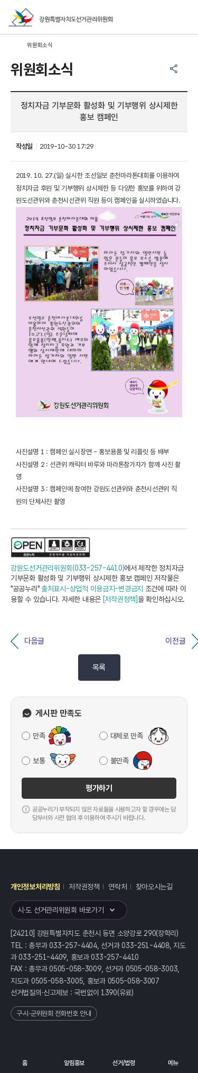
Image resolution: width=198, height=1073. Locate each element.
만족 (39, 736)
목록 (99, 667)
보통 (39, 760)
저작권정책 (84, 886)
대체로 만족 (126, 736)
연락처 (117, 886)
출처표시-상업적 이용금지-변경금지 (92, 588)
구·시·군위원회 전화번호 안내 (53, 1013)
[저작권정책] (120, 599)
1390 (109, 992)
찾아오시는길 (154, 886)
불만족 (119, 760)
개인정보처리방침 (35, 886)
